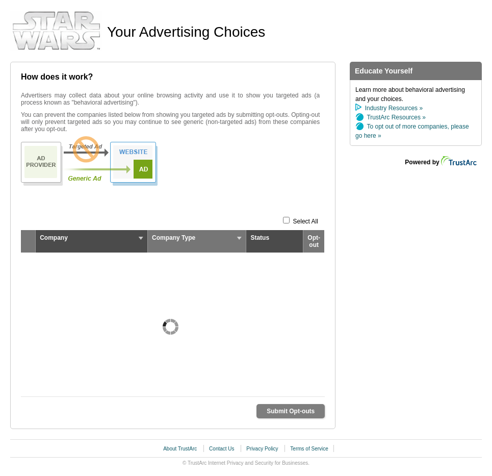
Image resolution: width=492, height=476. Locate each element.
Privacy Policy (262, 449)
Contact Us (222, 449)
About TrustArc (180, 449)
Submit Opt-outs (291, 411)
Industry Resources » (394, 108)
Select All (305, 221)
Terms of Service (309, 449)
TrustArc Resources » (396, 117)
